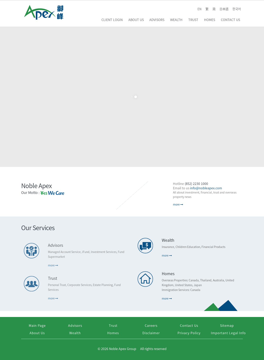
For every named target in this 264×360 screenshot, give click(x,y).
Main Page (37, 325)
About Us (136, 19)
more (178, 204)
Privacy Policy (189, 332)
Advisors (156, 19)
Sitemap (227, 325)
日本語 (223, 9)
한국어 (236, 9)
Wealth (176, 19)
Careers (151, 325)
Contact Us (230, 19)
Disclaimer (151, 332)
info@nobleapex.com (206, 188)
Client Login (112, 19)
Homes (209, 19)
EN (199, 9)
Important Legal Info (228, 332)
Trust (193, 19)
